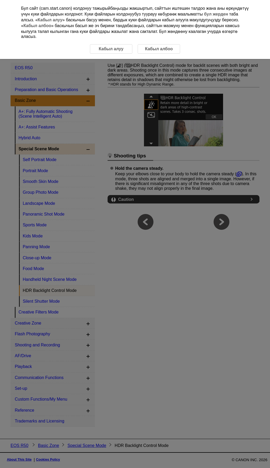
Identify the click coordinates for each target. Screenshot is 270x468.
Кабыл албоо (37, 25)
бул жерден (216, 14)
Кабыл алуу (50, 20)
